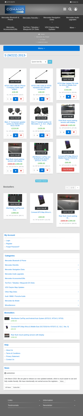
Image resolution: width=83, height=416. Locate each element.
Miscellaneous (42, 305)
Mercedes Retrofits (42, 265)
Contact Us (75, 2)
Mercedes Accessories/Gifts (15, 278)
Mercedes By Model (42, 301)
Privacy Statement (12, 356)
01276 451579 (10, 2)
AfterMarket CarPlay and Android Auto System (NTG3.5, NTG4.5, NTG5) (37, 318)
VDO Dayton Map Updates (14, 287)
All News (8, 387)
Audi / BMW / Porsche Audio (15, 296)
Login (8, 240)
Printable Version (41, 181)
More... (62, 381)
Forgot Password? (12, 247)
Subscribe (16, 387)
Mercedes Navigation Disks (42, 269)
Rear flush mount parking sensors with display (27, 335)
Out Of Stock (68, 169)
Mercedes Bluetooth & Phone (15, 260)
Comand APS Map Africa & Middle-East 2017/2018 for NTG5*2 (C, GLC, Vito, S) (40, 327)
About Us (9, 350)
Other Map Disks (42, 292)
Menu (41, 48)
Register (9, 243)
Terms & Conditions (13, 353)
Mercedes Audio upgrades (14, 274)
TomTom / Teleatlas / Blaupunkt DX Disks (20, 283)
